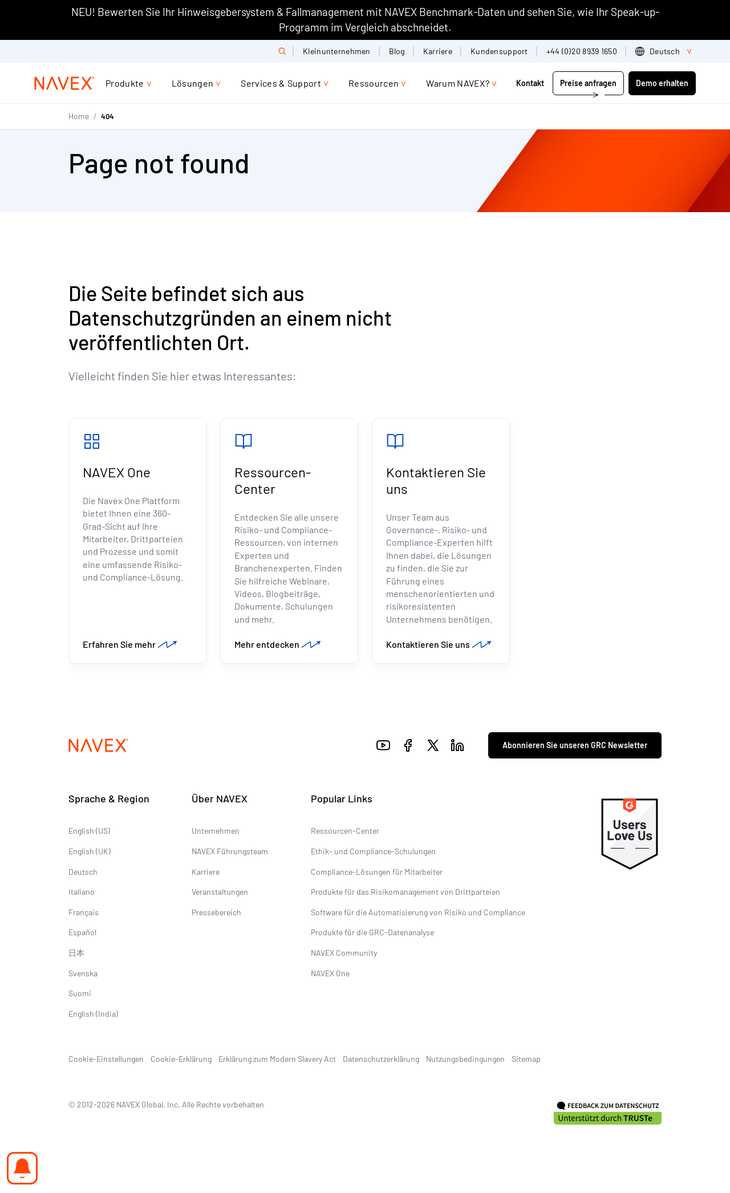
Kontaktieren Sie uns (436, 480)
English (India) (93, 1013)
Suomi (79, 993)
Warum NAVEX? (457, 83)
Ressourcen (373, 83)
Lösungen (193, 83)
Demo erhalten (662, 83)
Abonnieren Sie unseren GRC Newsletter (574, 745)
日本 (76, 952)
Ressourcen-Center (272, 480)
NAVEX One (117, 472)
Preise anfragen (588, 83)
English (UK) (89, 851)
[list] (665, 51)
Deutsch (83, 872)
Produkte (125, 83)
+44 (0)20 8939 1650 (581, 51)
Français (83, 912)
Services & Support (281, 83)
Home (78, 116)
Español (82, 932)
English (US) (89, 830)
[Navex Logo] (64, 83)
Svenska (83, 973)
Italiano (81, 891)
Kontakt (531, 83)
